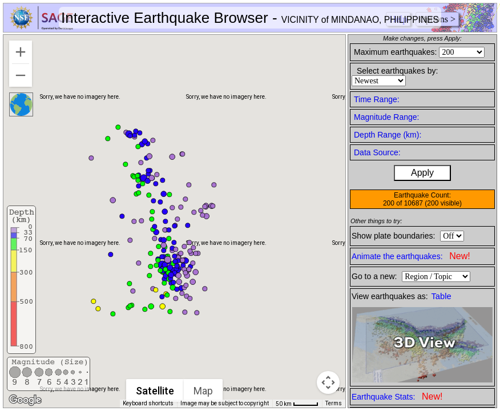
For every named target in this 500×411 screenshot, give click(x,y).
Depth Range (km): (387, 134)
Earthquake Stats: (397, 396)
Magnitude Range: (386, 117)
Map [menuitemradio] (203, 391)
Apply (422, 173)
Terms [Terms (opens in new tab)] (333, 403)
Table (441, 296)
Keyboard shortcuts (148, 403)
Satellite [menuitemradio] (155, 391)
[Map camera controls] (328, 382)
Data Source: (377, 152)
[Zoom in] (20, 52)
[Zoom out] (20, 75)
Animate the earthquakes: (411, 256)
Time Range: (377, 99)
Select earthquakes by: (397, 70)
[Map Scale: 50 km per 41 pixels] (297, 404)
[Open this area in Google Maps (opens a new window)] (25, 400)
